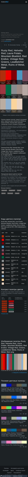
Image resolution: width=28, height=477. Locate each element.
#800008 (7, 243)
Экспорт (24, 45)
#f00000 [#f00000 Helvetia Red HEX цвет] (3, 239)
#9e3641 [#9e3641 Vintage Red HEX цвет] (3, 253)
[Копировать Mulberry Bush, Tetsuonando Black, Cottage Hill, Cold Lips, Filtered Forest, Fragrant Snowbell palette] (23, 426)
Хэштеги (9, 472)
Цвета (12, 470)
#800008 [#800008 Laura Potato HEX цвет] (3, 242)
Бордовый (12, 190)
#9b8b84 (7, 264)
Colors (4, 2)
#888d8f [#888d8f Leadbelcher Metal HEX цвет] (3, 260)
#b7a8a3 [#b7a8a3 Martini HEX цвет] (3, 267)
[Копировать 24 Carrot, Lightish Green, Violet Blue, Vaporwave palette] (23, 414)
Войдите (5, 115)
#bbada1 (7, 272)
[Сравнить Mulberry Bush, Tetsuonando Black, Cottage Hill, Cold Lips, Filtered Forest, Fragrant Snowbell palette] (26, 426)
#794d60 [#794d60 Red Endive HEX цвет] (3, 249)
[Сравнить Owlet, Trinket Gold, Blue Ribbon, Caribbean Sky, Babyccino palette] (26, 403)
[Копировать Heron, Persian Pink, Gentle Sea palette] (23, 447)
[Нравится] (25, 43)
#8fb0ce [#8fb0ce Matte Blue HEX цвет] (3, 275)
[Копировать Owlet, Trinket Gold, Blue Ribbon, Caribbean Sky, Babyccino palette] (23, 403)
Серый (17, 193)
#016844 (7, 257)
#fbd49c (7, 279)
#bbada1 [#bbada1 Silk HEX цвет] (3, 271)
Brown (3, 193)
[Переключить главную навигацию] (26, 2)
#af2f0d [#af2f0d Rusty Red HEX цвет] (3, 235)
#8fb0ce (7, 276)
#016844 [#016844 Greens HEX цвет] (3, 256)
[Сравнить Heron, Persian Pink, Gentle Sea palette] (26, 447)
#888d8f (7, 261)
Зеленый (10, 193)
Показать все (4, 313)
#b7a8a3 (7, 268)
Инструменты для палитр (17, 468)
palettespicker (7, 41)
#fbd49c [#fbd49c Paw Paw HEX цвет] (3, 279)
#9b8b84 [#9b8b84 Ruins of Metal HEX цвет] (3, 264)
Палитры (6, 468)
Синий (19, 190)
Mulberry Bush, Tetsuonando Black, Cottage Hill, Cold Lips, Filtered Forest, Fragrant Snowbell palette (13, 422)
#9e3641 (7, 253)
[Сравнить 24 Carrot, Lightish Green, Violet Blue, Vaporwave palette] (26, 414)
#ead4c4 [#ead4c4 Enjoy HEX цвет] (3, 282)
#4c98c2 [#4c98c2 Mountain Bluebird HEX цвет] (3, 246)
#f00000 (7, 240)
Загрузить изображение (19, 372)
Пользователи (17, 472)
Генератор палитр (20, 470)
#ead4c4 (7, 283)
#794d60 (7, 250)
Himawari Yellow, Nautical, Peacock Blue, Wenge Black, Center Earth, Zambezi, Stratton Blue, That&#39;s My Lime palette (13, 434)
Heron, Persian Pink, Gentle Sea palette (12, 445)
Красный (4, 190)
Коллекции (5, 470)
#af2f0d (7, 236)
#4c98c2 (7, 247)
